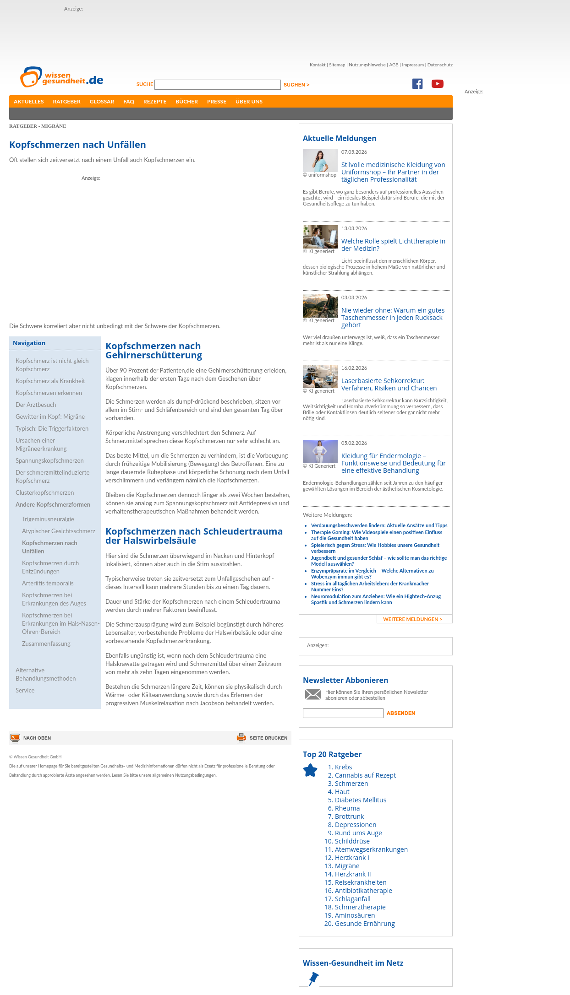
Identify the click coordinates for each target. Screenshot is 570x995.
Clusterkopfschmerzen (45, 492)
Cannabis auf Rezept (365, 775)
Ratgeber (67, 101)
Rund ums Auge (358, 832)
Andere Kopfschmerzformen (53, 504)
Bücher (186, 101)
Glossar (102, 101)
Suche (145, 84)
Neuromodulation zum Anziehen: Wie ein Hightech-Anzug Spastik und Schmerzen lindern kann (376, 599)
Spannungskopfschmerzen (50, 460)
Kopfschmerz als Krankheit (50, 380)
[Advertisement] (501, 233)
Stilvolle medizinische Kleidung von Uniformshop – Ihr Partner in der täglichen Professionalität (393, 172)
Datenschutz (440, 64)
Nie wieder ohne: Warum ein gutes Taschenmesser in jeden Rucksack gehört (392, 317)
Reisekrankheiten (361, 882)
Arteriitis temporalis (48, 583)
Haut (342, 791)
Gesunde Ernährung (365, 923)
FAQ (128, 101)
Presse (216, 101)
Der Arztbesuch (36, 404)
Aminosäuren (355, 915)
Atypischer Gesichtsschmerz (58, 531)
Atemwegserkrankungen (371, 849)
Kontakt (318, 64)
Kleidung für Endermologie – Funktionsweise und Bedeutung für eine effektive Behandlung (393, 463)
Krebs (343, 766)
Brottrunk (349, 816)
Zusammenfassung (46, 643)
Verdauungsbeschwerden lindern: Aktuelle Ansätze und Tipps (379, 525)
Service (25, 690)
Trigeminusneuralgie (48, 519)
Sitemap (337, 64)
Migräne (347, 865)
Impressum (413, 64)
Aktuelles (29, 101)
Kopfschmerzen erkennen (49, 392)
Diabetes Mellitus (360, 799)
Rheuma (347, 808)
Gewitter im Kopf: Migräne (50, 416)
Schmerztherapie (360, 907)
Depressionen (356, 824)
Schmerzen (351, 783)
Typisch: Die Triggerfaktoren (52, 428)
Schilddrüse (352, 841)
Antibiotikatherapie (363, 890)
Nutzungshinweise (367, 64)
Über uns (249, 101)
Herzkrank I (352, 857)
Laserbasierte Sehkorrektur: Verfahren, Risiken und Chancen (389, 384)
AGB (393, 64)
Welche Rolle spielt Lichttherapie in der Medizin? (393, 245)
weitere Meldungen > (412, 619)
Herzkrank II (353, 874)
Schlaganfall (353, 898)
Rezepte (154, 101)
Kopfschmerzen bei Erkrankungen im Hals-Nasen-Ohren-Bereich (61, 623)
